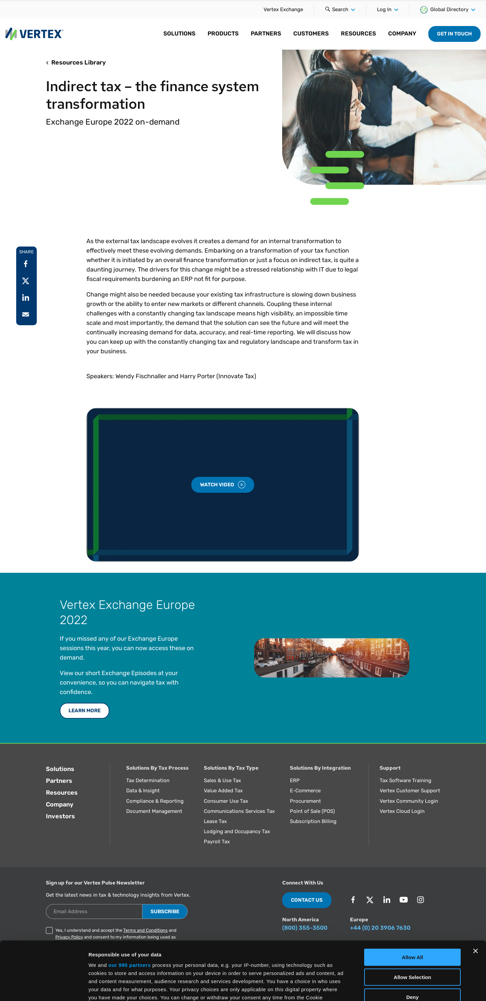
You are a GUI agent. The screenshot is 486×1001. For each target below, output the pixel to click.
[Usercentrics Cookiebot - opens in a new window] (43, 988)
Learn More (85, 711)
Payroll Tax (217, 842)
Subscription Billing (313, 821)
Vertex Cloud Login (402, 811)
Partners (59, 781)
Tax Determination (147, 780)
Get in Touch (454, 34)
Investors (60, 816)
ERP (295, 780)
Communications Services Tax (239, 811)
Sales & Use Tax (222, 780)
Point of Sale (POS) (312, 811)
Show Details (355, 988)
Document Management (154, 811)
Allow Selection (412, 916)
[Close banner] (475, 890)
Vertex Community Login (409, 801)
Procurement (305, 801)
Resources (62, 792)
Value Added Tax (223, 791)
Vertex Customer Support (410, 791)
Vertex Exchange (283, 9)
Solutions (60, 769)
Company (60, 804)
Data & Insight (143, 791)
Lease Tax (215, 821)
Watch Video (222, 484)
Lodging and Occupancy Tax (237, 831)
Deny (412, 936)
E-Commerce (305, 791)
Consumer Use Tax (226, 801)
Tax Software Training (405, 780)
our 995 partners (129, 904)
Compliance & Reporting (155, 801)
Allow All (412, 897)
